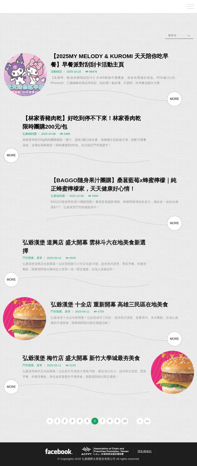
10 (125, 425)
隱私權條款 (145, 451)
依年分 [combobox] (172, 35)
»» (147, 425)
